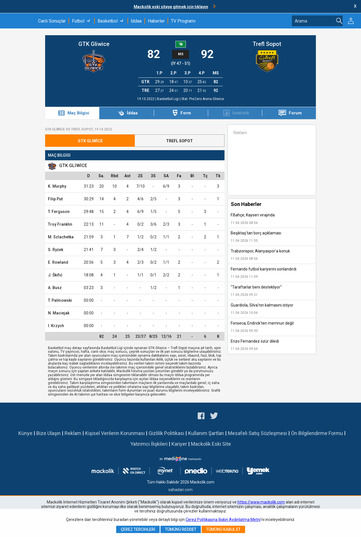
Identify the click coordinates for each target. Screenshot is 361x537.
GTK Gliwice (93, 44)
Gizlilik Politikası (166, 433)
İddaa (136, 21)
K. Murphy (57, 186)
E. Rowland (58, 262)
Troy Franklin (60, 224)
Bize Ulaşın (48, 433)
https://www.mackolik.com (261, 502)
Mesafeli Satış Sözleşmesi (257, 433)
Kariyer (179, 444)
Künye (25, 433)
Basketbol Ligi (168, 99)
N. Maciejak (58, 313)
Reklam (73, 433)
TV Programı (183, 21)
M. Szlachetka (61, 237)
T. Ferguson (59, 211)
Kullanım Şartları (206, 433)
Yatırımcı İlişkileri (149, 444)
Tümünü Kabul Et (223, 529)
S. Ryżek (55, 249)
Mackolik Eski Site (211, 444)
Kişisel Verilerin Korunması (115, 433)
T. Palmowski (60, 300)
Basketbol (108, 21)
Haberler (156, 21)
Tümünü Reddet (180, 529)
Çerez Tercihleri (138, 529)
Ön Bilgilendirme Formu (317, 433)
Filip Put (55, 199)
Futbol (78, 21)
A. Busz (55, 287)
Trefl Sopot (267, 44)
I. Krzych (56, 325)
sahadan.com (180, 489)
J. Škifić (55, 275)
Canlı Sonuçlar (52, 21)
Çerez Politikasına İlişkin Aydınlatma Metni (223, 519)
